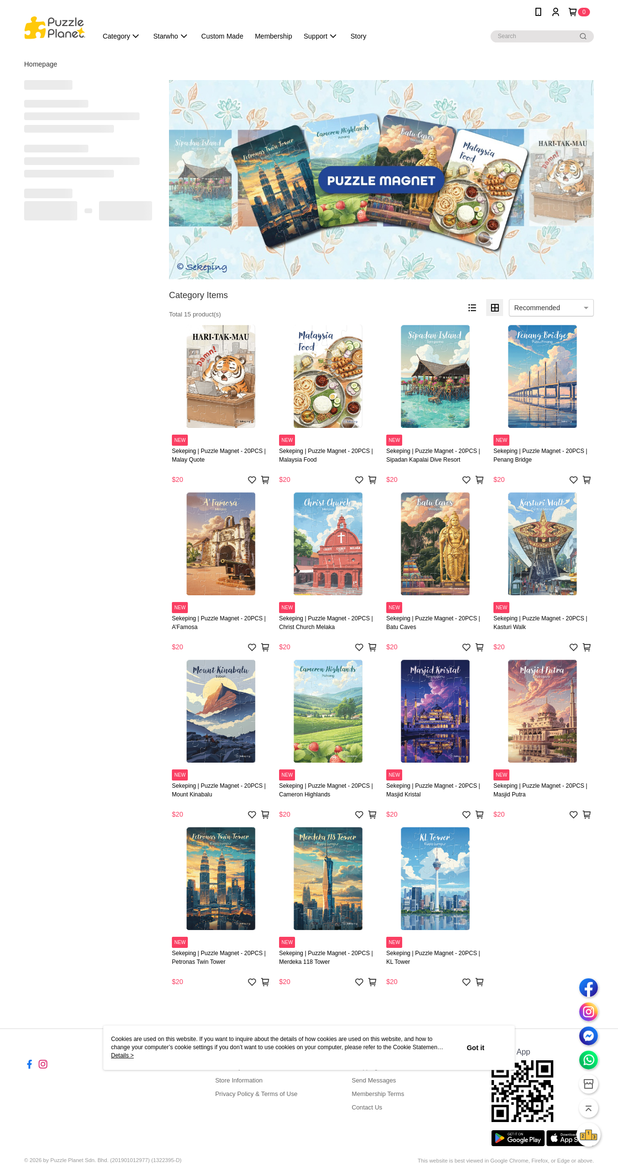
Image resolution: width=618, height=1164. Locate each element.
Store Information (239, 1080)
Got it (476, 1048)
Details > (122, 1055)
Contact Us (366, 1107)
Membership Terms (377, 1093)
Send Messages (373, 1080)
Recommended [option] (537, 308)
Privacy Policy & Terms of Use (256, 1093)
